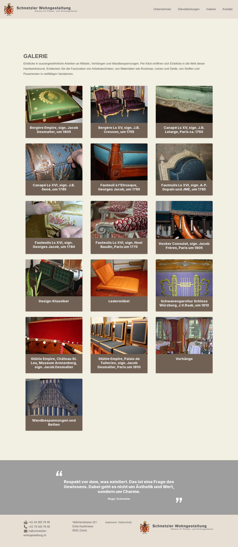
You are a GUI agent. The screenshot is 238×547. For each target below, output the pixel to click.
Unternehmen (162, 9)
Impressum (111, 522)
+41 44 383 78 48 (39, 522)
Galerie (211, 9)
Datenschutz (125, 522)
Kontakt (228, 9)
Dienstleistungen (189, 9)
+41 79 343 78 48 (36, 526)
